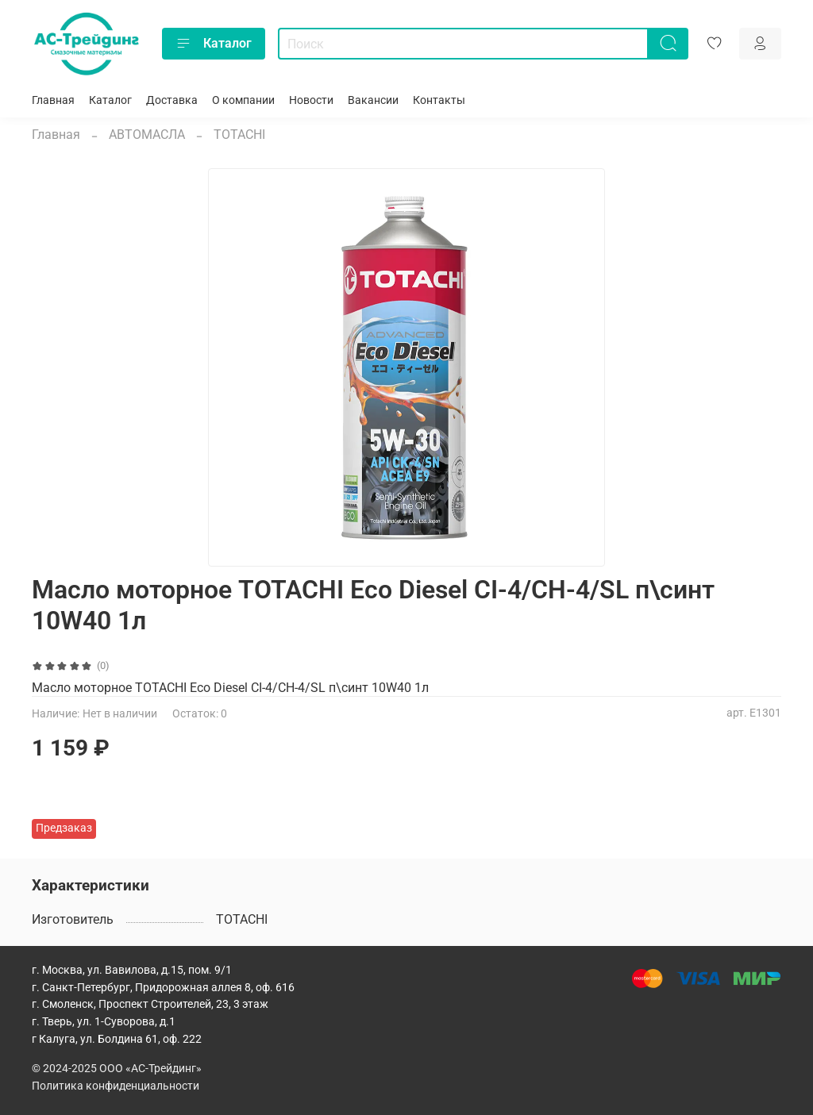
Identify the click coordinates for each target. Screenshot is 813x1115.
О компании (243, 100)
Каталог (213, 44)
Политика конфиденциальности (115, 1086)
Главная (53, 100)
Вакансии (373, 100)
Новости (311, 100)
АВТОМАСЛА (147, 134)
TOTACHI (239, 134)
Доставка (172, 100)
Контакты (439, 100)
